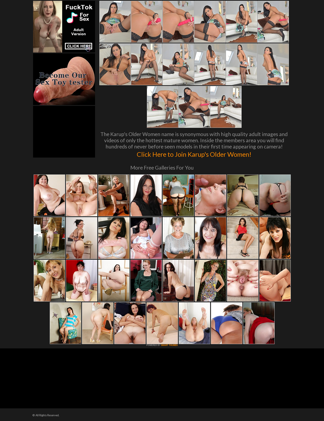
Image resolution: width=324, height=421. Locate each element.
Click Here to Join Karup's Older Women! (194, 154)
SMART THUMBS (169, 345)
